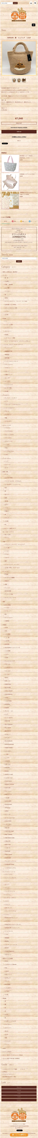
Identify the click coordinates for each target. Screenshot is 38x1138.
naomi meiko (8, 801)
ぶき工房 (7, 641)
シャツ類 (7, 547)
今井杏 (6, 657)
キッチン (5, 275)
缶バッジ (7, 494)
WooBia (7, 941)
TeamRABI (7, 851)
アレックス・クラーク (10, 861)
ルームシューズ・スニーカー (12, 564)
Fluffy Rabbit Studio (10, 837)
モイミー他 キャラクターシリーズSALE (13, 1055)
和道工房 (7, 827)
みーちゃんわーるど (10, 817)
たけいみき (7, 671)
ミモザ (6, 934)
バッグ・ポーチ (7, 458)
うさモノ (7, 654)
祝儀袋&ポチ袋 (8, 351)
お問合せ (5, 1071)
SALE (4, 1048)
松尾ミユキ (7, 681)
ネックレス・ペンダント (11, 397)
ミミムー (7, 914)
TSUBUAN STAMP (9, 864)
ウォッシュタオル (9, 434)
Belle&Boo (7, 704)
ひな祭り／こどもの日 (10, 1021)
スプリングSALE (7, 1051)
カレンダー (7, 378)
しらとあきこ (8, 751)
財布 (6, 497)
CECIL (6, 627)
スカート (7, 557)
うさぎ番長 (7, 634)
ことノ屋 (7, 637)
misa (6, 630)
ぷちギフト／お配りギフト (9, 528)
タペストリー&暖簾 (9, 577)
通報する (19, 140)
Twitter (19, 1093)
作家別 (4, 625)
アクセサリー (6, 395)
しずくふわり (8, 824)
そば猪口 (7, 281)
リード (6, 611)
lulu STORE (8, 687)
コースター (7, 291)
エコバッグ (7, 464)
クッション (7, 587)
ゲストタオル (8, 437)
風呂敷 (6, 501)
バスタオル (7, 427)
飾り (6, 614)
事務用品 (7, 354)
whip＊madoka (8, 834)
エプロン (7, 311)
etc (5, 524)
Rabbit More (8, 684)
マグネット (7, 367)
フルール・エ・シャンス (11, 944)
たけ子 (6, 714)
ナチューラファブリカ (10, 911)
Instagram (19, 1100)
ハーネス (7, 607)
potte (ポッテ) (8, 907)
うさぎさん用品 (7, 605)
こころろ (7, 757)
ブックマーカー (9, 347)
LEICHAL (7, 644)
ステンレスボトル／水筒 (11, 308)
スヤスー (7, 901)
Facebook (19, 1090)
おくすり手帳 (8, 388)
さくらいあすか (9, 717)
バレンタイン (8, 1024)
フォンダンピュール (10, 891)
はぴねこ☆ (7, 734)
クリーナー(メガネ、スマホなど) (13, 481)
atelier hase (8, 844)
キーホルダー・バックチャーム (12, 484)
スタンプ (7, 371)
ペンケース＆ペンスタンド (11, 361)
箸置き (6, 298)
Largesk (7, 707)
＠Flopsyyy (7, 807)
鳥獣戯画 (7, 937)
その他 (6, 314)
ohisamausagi (8, 804)
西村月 (6, 677)
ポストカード (8, 331)
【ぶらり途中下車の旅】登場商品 (11, 1058)
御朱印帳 (7, 358)
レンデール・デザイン (10, 897)
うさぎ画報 (7, 650)
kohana (7, 771)
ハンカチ (7, 444)
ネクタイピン (8, 421)
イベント (7, 1044)
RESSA (7, 947)
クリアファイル (9, 327)
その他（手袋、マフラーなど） (12, 567)
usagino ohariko (9, 747)
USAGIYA (7, 761)
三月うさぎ (7, 664)
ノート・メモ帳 (9, 324)
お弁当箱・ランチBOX (10, 304)
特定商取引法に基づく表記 (9, 1076)
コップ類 (7, 288)
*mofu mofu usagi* (9, 831)
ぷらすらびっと (9, 667)
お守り (6, 504)
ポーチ (6, 467)
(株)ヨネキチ (8, 731)
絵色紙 (6, 334)
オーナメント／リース (10, 597)
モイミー (7, 884)
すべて (5, 221)
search (15, 3)
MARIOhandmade (9, 744)
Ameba (19, 1096)
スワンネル (7, 921)
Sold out (19, 131)
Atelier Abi (7, 721)
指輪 (6, 417)
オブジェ (7, 537)
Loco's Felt (7, 787)
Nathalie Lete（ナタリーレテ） (12, 927)
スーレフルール (9, 931)
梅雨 (6, 1037)
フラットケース (9, 364)
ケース (6, 474)
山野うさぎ (7, 764)
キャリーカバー (9, 617)
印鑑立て (7, 511)
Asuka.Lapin (8, 857)
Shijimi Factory (8, 854)
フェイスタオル (9, 431)
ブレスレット (8, 414)
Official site (19, 1087)
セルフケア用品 (9, 477)
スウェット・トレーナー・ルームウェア (15, 544)
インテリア (5, 571)
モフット (7, 887)
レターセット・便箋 (10, 338)
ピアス (6, 401)
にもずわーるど (9, 777)
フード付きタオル (9, 451)
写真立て (7, 581)
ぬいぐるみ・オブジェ (8, 531)
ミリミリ (7, 881)
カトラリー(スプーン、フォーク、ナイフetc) (16, 301)
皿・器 (6, 277)
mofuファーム (8, 794)
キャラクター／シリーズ (9, 871)
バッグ (6, 461)
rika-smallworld (8, 741)
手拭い (6, 447)
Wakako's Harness (9, 784)
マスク (6, 507)
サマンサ (7, 737)
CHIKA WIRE (8, 821)
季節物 (4, 998)
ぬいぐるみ (7, 534)
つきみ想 (7, 797)
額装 (6, 584)
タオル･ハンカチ (7, 425)
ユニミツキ (7, 814)
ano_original (8, 727)
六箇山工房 (7, 841)
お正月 (6, 1014)
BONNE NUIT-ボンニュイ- (11, 917)
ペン (6, 321)
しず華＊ (7, 754)
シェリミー (7, 894)
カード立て (7, 381)
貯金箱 (6, 574)
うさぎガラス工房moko (10, 964)
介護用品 (7, 621)
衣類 (4, 541)
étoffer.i (6, 811)
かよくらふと (8, 791)
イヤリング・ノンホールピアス (12, 404)
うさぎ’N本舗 (8, 701)
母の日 (6, 1031)
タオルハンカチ (9, 441)
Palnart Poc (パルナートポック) (13, 924)
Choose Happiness (9, 951)
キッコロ (7, 674)
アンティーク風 (9, 594)
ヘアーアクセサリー (10, 408)
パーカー (7, 551)
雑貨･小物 (5, 471)
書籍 (4, 601)
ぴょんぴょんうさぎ (10, 661)
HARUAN (7, 767)
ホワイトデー (8, 1027)
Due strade (7, 984)
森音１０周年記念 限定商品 (10, 272)
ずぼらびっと (8, 954)
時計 (6, 487)
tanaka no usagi (9, 774)
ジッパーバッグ (9, 384)
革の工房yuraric (9, 724)
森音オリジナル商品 (8, 958)
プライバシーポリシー (8, 1074)
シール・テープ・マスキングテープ (14, 344)
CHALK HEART (9, 691)
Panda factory (8, 781)
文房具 (4, 318)
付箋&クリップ (8, 374)
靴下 (6, 561)
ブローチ (7, 411)
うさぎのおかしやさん (10, 867)
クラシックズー (9, 874)
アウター (7, 554)
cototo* (6, 697)
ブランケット (8, 517)
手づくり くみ (9, 711)
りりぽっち (7, 847)
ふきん (6, 454)
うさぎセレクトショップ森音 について (14, 1069)
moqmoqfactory (8, 694)
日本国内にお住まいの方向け (19, 136)
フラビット (7, 904)
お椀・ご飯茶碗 (9, 284)
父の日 (6, 1034)
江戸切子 (7, 991)
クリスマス (7, 1041)
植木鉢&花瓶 (8, 591)
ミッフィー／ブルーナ (10, 877)
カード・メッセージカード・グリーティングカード (17, 341)
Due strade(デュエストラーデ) (12, 647)
